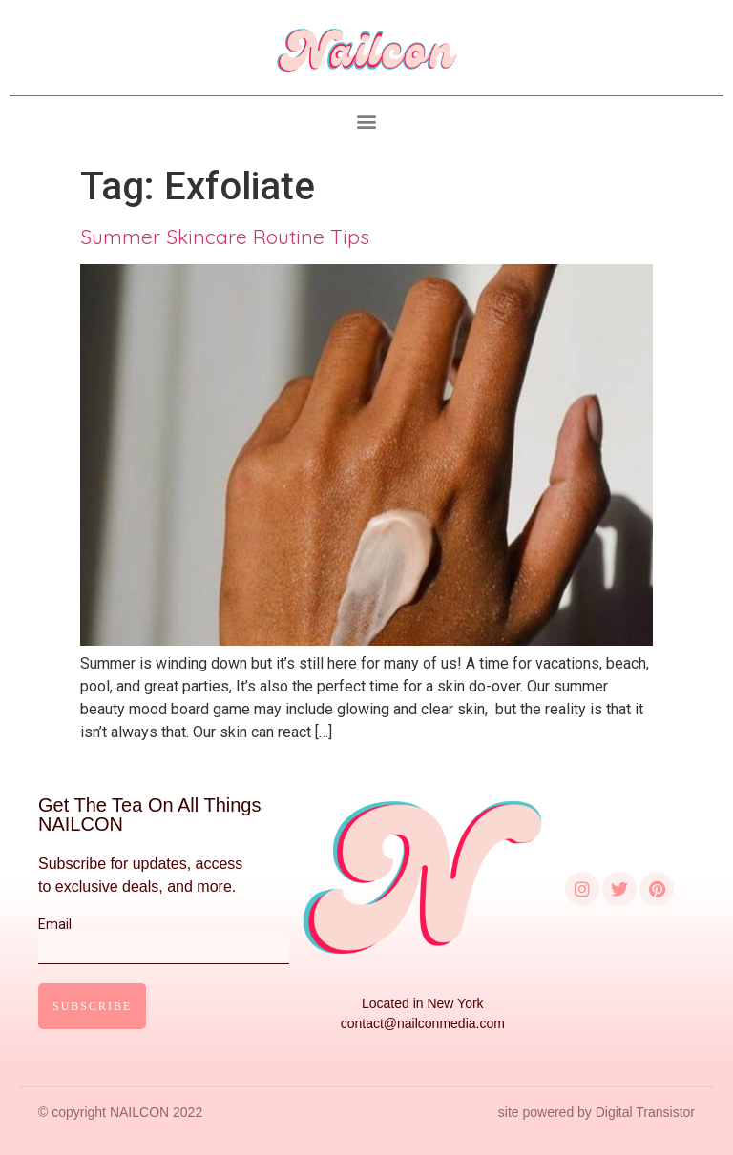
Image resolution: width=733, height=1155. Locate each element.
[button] (367, 121)
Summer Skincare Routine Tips (224, 236)
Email (163, 937)
